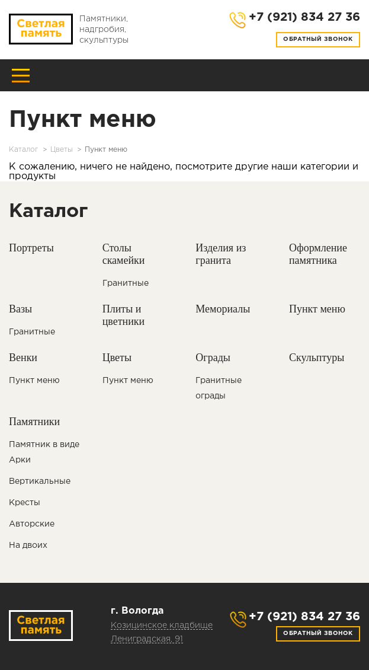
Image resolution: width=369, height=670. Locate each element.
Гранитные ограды (218, 388)
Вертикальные (39, 481)
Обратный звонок (318, 39)
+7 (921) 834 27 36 (304, 616)
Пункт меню (34, 380)
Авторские (31, 524)
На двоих (28, 545)
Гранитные (125, 283)
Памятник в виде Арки (44, 452)
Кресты (24, 502)
